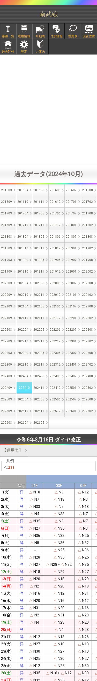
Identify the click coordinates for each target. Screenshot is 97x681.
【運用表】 (12, 450)
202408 (87, 376)
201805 (38, 236)
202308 (87, 353)
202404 (22, 376)
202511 (38, 411)
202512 (55, 411)
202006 (55, 283)
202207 (71, 329)
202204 (22, 329)
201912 (55, 271)
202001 (71, 271)
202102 (87, 295)
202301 (71, 341)
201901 (71, 248)
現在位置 (89, 36)
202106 (55, 306)
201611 (38, 202)
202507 (71, 399)
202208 (87, 329)
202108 (87, 306)
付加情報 (56, 36)
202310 (22, 364)
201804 (22, 236)
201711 (38, 225)
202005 (38, 283)
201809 (6, 248)
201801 (71, 225)
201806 (55, 236)
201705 (38, 213)
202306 (55, 353)
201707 (71, 213)
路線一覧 (8, 36)
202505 (38, 399)
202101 (71, 295)
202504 (22, 399)
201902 (87, 248)
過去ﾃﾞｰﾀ (8, 51)
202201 (71, 318)
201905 (38, 260)
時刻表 (40, 36)
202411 (38, 388)
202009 (6, 295)
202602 (87, 411)
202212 (55, 341)
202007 (71, 283)
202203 (6, 329)
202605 (38, 422)
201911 (38, 271)
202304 (22, 353)
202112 (55, 318)
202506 (55, 399)
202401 (71, 364)
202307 (71, 353)
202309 (6, 364)
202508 (87, 399)
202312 (55, 364)
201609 (6, 202)
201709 (6, 225)
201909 (6, 271)
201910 (22, 271)
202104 (22, 306)
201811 (38, 248)
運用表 (72, 36)
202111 (38, 318)
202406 (55, 376)
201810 (22, 248)
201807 (71, 236)
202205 (38, 329)
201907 (71, 260)
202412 (55, 388)
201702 (87, 202)
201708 (87, 213)
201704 (22, 213)
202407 (71, 376)
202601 (71, 411)
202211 (38, 341)
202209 (6, 341)
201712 (55, 225)
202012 (55, 295)
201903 (6, 260)
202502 (87, 388)
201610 (22, 202)
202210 (22, 341)
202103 (6, 306)
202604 (22, 422)
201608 (87, 190)
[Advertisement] (48, 109)
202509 (6, 411)
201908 (87, 260)
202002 (87, 271)
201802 (87, 225)
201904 (22, 260)
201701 (71, 202)
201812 (55, 248)
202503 (6, 399)
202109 (6, 318)
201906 (55, 260)
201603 (6, 190)
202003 (6, 283)
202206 (55, 329)
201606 (55, 190)
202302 (87, 341)
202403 (6, 376)
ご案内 (40, 51)
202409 (6, 388)
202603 (6, 422)
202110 (22, 318)
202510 (22, 411)
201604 (22, 190)
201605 (38, 190)
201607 (71, 190)
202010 (22, 295)
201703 (6, 213)
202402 (87, 364)
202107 (71, 306)
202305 (38, 353)
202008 (87, 283)
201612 (55, 202)
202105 (38, 306)
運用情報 (24, 36)
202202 (87, 318)
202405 (38, 376)
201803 (6, 236)
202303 (6, 353)
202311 (38, 364)
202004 (22, 283)
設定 (24, 51)
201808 (87, 236)
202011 (38, 295)
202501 (71, 388)
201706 (55, 213)
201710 (22, 225)
